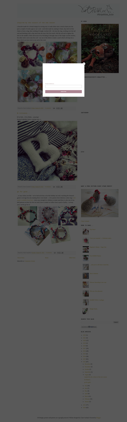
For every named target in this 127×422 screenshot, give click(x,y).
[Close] (84, 63)
